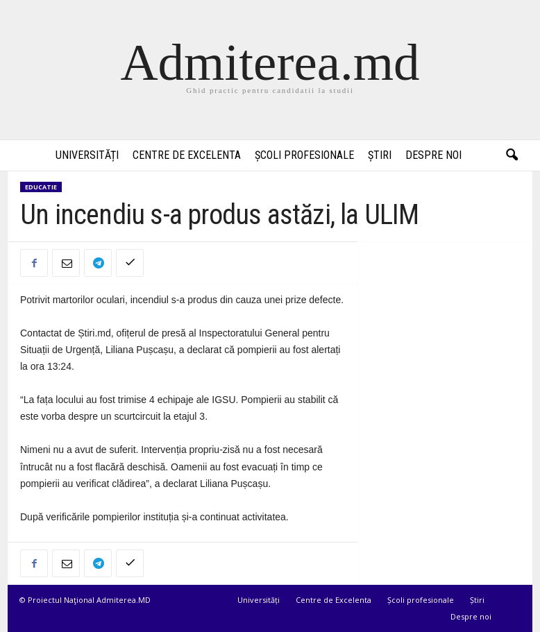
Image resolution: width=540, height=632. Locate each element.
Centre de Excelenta (187, 155)
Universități (87, 155)
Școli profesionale (304, 155)
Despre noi (433, 155)
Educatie (41, 186)
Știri (379, 155)
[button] (511, 155)
